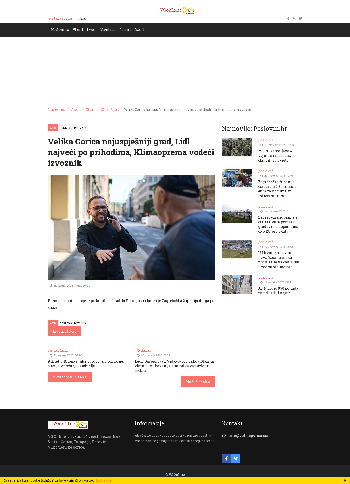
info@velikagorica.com (250, 435)
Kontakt (95, 18)
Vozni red (108, 29)
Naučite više (103, 480)
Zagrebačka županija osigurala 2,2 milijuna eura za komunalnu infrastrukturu (277, 188)
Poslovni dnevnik (73, 127)
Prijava (81, 18)
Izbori (139, 29)
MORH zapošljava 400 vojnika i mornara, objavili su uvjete (277, 155)
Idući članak (197, 381)
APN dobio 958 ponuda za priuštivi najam (278, 290)
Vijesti (78, 29)
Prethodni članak (70, 377)
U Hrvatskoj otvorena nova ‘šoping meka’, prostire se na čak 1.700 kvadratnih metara (278, 259)
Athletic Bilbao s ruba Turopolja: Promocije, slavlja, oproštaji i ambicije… (86, 363)
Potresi (125, 29)
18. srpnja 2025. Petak (102, 109)
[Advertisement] (175, 70)
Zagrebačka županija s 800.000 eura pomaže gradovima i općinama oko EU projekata (278, 224)
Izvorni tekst (64, 331)
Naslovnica (60, 29)
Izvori (92, 29)
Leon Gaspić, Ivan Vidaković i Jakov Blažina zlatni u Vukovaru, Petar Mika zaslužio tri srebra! (174, 366)
